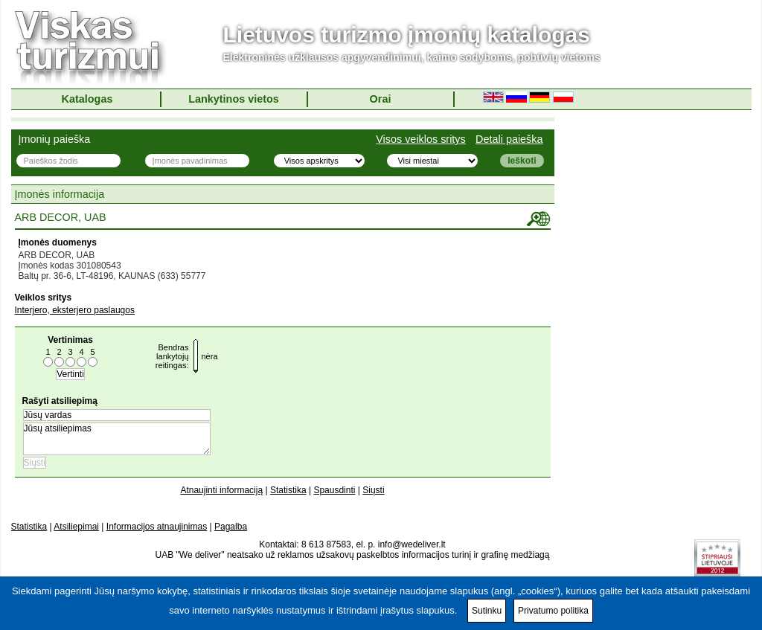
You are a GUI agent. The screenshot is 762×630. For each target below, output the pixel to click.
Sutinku (487, 610)
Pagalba (230, 526)
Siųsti (373, 490)
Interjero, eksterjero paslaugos (75, 310)
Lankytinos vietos (233, 99)
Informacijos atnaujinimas (156, 526)
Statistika (288, 490)
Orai (380, 99)
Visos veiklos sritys (421, 139)
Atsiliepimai (76, 526)
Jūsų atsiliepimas (117, 438)
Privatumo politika (553, 610)
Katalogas (87, 99)
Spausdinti (334, 490)
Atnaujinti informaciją (221, 490)
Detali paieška (509, 139)
